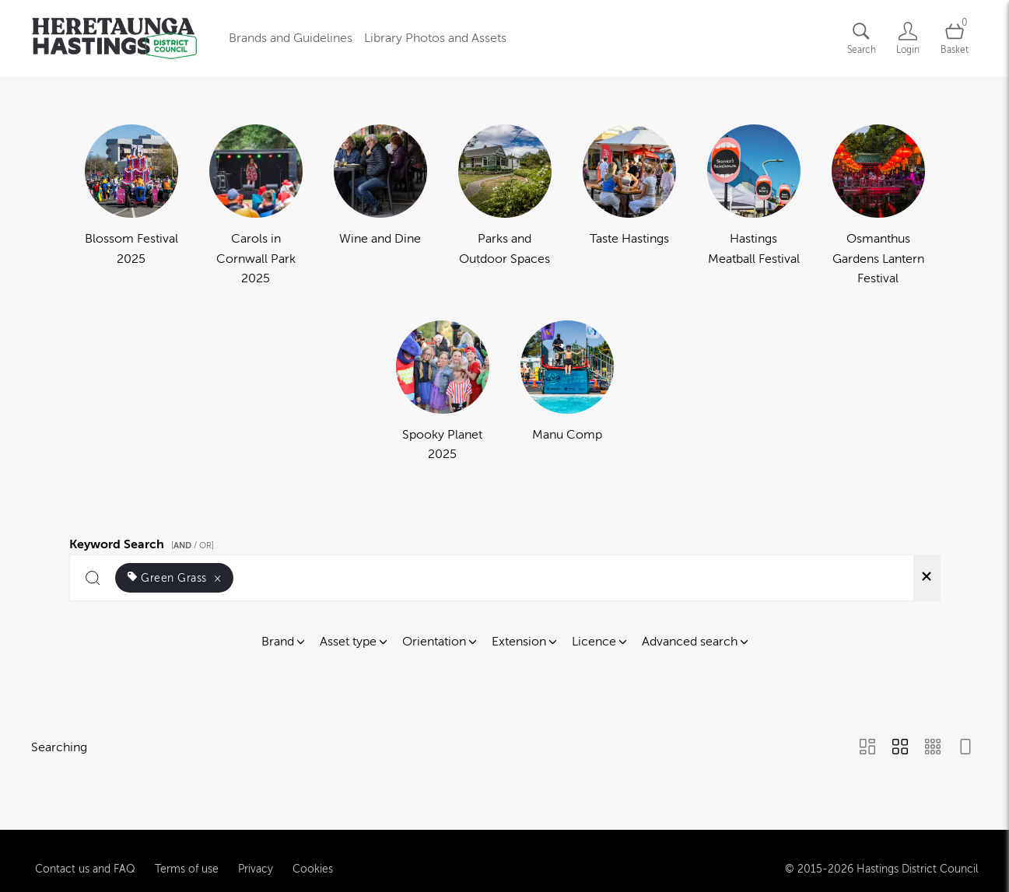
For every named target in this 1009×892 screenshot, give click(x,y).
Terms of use (187, 863)
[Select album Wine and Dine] (380, 206)
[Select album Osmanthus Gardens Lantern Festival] (878, 206)
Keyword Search (144, 542)
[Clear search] (926, 577)
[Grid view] (900, 748)
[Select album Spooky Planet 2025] (442, 392)
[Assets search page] (861, 38)
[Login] (908, 38)
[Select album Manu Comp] (567, 392)
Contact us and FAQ (85, 863)
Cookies (313, 863)
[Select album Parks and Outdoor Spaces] (505, 206)
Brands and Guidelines (290, 38)
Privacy (255, 863)
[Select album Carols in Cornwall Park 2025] (256, 206)
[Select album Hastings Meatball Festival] (754, 206)
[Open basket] (954, 38)
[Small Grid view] (932, 748)
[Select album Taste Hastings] (629, 206)
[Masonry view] (867, 748)
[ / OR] (192, 545)
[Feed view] (965, 748)
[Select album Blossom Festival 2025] (131, 206)
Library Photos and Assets (435, 38)
